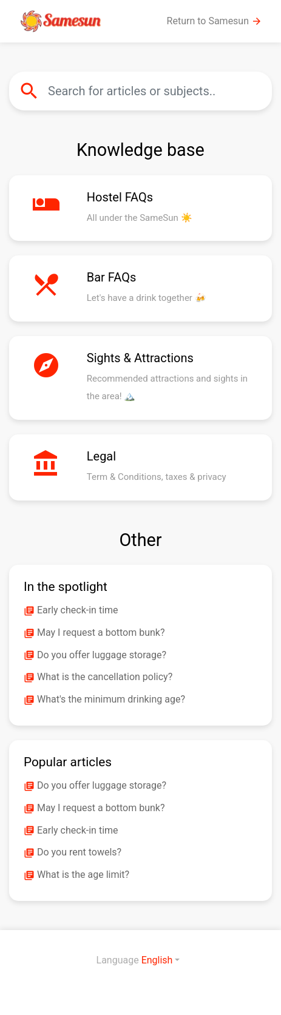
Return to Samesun (214, 21)
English (157, 960)
